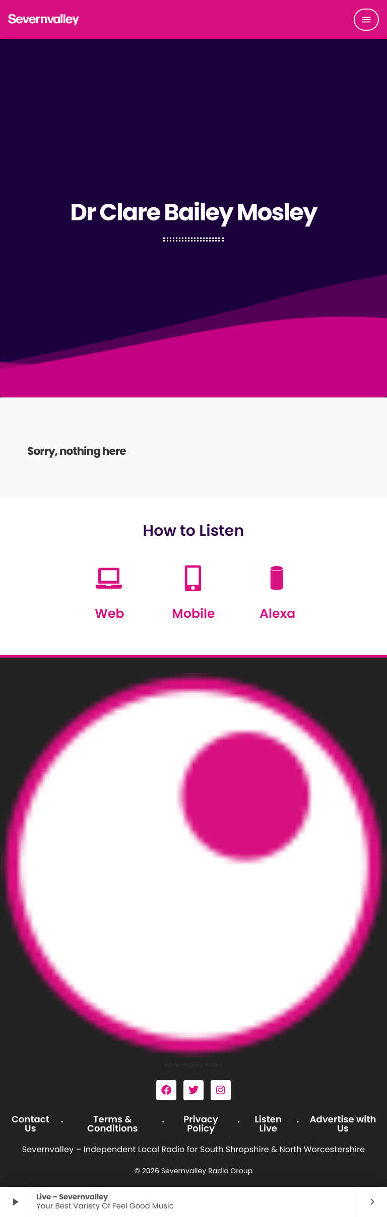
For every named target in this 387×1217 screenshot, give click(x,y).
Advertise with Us (343, 1124)
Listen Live (268, 1124)
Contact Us (30, 1124)
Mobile (193, 613)
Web (109, 613)
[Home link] (44, 19)
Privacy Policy (200, 1124)
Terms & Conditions (112, 1124)
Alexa (277, 613)
